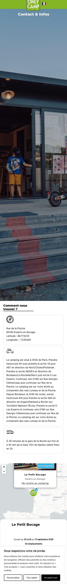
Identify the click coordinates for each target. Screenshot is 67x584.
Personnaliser (13, 577)
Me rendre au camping (35, 483)
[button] (44, 4)
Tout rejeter (31, 577)
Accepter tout (50, 577)
